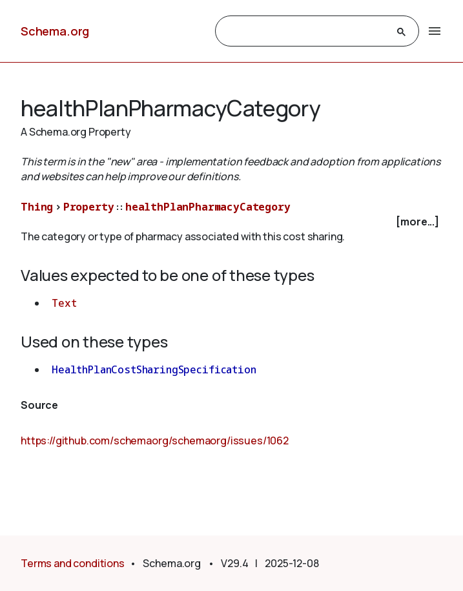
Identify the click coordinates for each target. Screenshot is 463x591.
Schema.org (55, 31)
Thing (37, 207)
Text (64, 303)
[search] (305, 31)
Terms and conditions (73, 563)
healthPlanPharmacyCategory (208, 207)
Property (88, 207)
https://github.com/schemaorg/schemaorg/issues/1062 (155, 440)
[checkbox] (231, 221)
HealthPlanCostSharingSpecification (154, 369)
